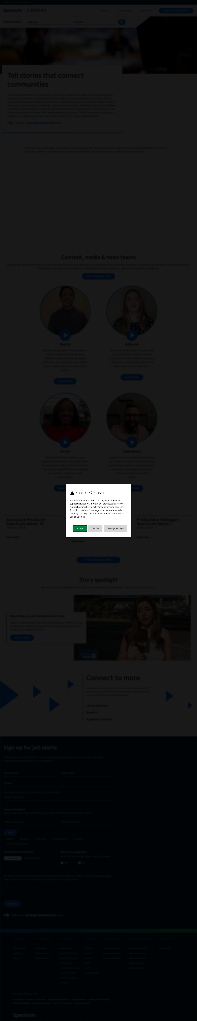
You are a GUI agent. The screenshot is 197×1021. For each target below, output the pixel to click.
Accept (80, 528)
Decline (95, 528)
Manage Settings (115, 528)
